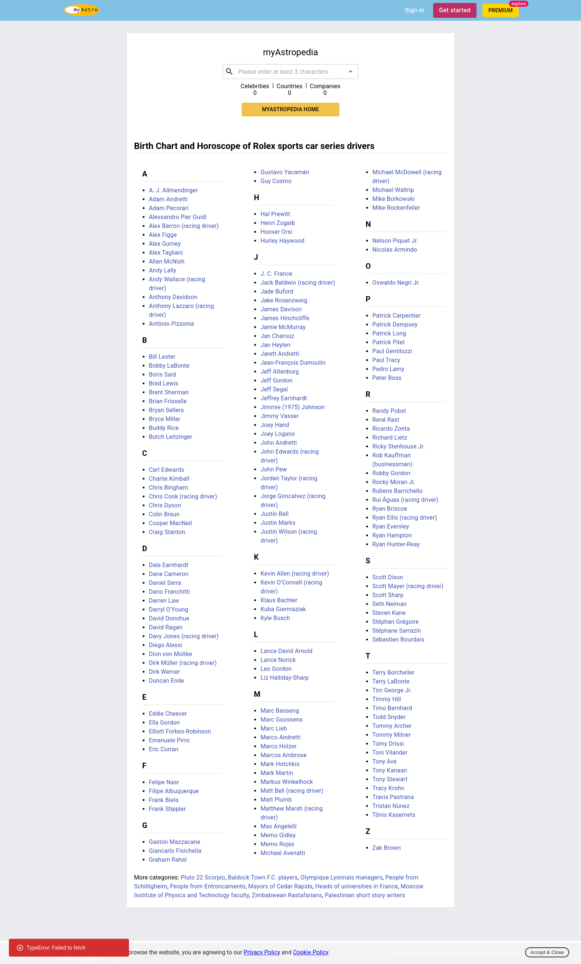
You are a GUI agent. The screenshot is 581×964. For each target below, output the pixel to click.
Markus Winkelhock (286, 781)
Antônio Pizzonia (171, 323)
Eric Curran (164, 749)
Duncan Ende (166, 680)
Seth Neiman (389, 603)
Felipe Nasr (164, 782)
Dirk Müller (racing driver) (183, 662)
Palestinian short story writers (365, 895)
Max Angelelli (278, 826)
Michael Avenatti (282, 853)
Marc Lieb (273, 728)
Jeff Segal (274, 389)
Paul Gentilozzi (392, 351)
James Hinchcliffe (284, 318)
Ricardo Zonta (391, 428)
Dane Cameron (169, 573)
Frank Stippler (167, 808)
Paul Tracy (386, 360)
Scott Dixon (387, 577)
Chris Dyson (165, 505)
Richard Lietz (389, 437)
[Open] (350, 71)
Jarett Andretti (279, 353)
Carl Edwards (166, 469)
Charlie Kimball (169, 478)
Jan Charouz (277, 335)
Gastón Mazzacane (174, 841)
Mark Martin (276, 772)
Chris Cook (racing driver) (183, 496)
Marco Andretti (280, 737)
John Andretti (278, 442)
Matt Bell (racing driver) (291, 790)
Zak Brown (386, 847)
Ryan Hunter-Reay (396, 544)
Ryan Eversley (390, 526)
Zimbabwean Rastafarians (287, 895)
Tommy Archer (392, 725)
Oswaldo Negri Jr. (396, 282)
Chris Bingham (168, 487)
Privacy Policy (262, 952)
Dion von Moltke (170, 653)
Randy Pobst (389, 410)
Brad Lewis (164, 383)
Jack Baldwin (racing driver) (297, 282)
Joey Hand (274, 424)
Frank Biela (164, 800)
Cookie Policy (310, 952)
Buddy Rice (164, 427)
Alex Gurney (165, 243)
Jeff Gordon (276, 380)
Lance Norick (278, 659)
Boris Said (162, 374)
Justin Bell (274, 513)
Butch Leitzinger (170, 436)
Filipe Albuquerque (174, 791)
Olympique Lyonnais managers (342, 877)
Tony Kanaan (389, 770)
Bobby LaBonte (169, 365)
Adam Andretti (168, 199)
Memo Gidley (278, 835)
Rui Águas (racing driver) (405, 499)
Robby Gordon (391, 473)
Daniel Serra (165, 582)
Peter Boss (387, 377)
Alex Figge (163, 234)
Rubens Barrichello (397, 490)
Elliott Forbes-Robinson (180, 731)
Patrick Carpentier (396, 315)
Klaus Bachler (278, 600)
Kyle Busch (275, 618)
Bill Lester (162, 356)
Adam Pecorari (169, 208)
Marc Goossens (281, 719)
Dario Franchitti (169, 591)
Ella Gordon (164, 722)
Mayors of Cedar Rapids (280, 886)
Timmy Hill (386, 699)
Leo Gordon (276, 668)
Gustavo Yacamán (284, 172)
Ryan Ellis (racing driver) (404, 517)
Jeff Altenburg (279, 371)
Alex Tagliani (166, 252)
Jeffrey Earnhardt (283, 398)
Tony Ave (384, 761)
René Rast (385, 419)
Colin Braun (164, 514)
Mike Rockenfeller (396, 207)
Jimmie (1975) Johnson (292, 407)
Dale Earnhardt (169, 565)
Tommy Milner (391, 734)
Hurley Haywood (282, 240)
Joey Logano (277, 433)
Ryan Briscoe (389, 508)
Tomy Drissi (388, 743)
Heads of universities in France (356, 886)
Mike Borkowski (393, 198)
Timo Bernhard (392, 708)
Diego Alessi (165, 645)
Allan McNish (167, 261)
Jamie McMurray (283, 327)
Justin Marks (277, 522)
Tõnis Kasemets (393, 814)
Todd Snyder (389, 716)
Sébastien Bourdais (398, 639)
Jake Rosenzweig (283, 300)
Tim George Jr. (392, 690)
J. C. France (276, 273)
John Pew (273, 469)
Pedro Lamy (388, 368)
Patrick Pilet (388, 342)
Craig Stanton (167, 532)
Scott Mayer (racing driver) (408, 586)
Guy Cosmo (276, 181)
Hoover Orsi (276, 231)
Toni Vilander (390, 752)
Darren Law (164, 600)
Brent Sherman (169, 392)
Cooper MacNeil (170, 523)
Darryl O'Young (168, 609)
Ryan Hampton (392, 535)
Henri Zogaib (277, 222)
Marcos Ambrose (283, 755)
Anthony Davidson (173, 297)
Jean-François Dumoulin (292, 362)
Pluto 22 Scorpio (203, 877)
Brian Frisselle (168, 401)
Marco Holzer (278, 746)
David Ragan (165, 627)
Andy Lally (162, 270)
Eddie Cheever (168, 713)
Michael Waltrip (393, 189)
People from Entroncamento (208, 886)
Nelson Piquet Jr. (395, 240)
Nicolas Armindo (394, 249)
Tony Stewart (390, 779)
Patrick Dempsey (395, 324)
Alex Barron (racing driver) (184, 225)
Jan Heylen (275, 344)
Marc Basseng (279, 710)
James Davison (281, 309)
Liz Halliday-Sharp (284, 677)
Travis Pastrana (393, 797)
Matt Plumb (276, 799)
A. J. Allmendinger (173, 190)
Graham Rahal (168, 859)
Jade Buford (276, 291)
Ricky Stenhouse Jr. (398, 446)
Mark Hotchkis (279, 764)
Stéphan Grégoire (395, 621)
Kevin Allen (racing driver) (294, 573)
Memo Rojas (277, 844)
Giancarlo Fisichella (175, 850)
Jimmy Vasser (279, 416)
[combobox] (290, 71)
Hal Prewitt (275, 214)
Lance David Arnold (286, 651)
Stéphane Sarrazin (396, 630)
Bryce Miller (164, 419)
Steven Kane (389, 612)
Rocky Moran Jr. (393, 482)
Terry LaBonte (391, 681)
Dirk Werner (164, 671)
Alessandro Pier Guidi (178, 217)
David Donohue (169, 618)
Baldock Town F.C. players (263, 877)
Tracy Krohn (388, 788)
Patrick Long (389, 333)
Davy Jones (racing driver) (184, 636)
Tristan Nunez (391, 805)
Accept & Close (547, 952)
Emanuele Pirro (169, 740)
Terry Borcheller (393, 672)
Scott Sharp (388, 595)
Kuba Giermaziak (283, 609)
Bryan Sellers (166, 410)
